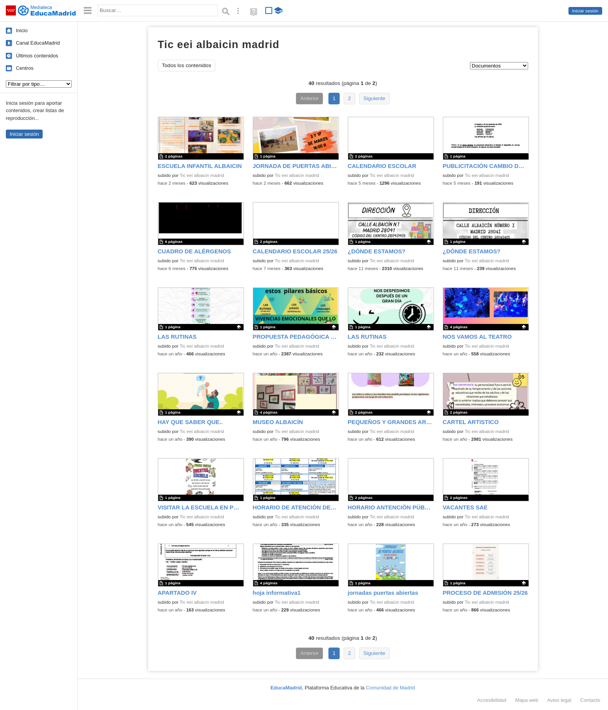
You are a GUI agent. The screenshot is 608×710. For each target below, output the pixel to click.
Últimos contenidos (37, 56)
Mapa (527, 700)
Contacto (590, 700)
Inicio (22, 30)
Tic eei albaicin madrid (202, 175)
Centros (24, 68)
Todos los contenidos (186, 65)
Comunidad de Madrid (390, 688)
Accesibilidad (491, 700)
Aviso (559, 700)
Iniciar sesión (585, 11)
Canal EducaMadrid (38, 43)
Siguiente (374, 98)
